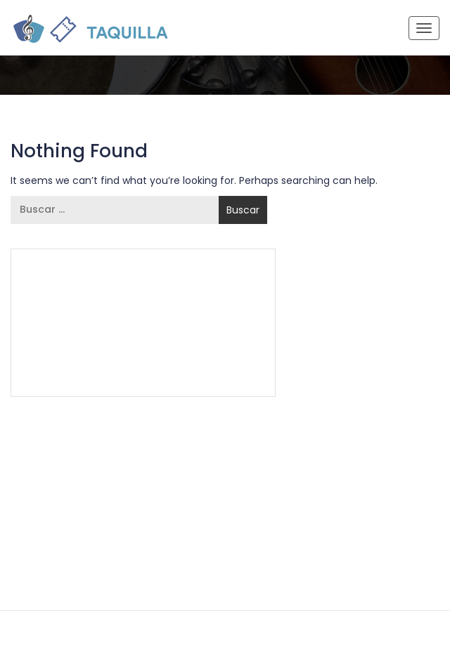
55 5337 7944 (220, 279)
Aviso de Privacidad (207, 343)
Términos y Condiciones (91, 343)
